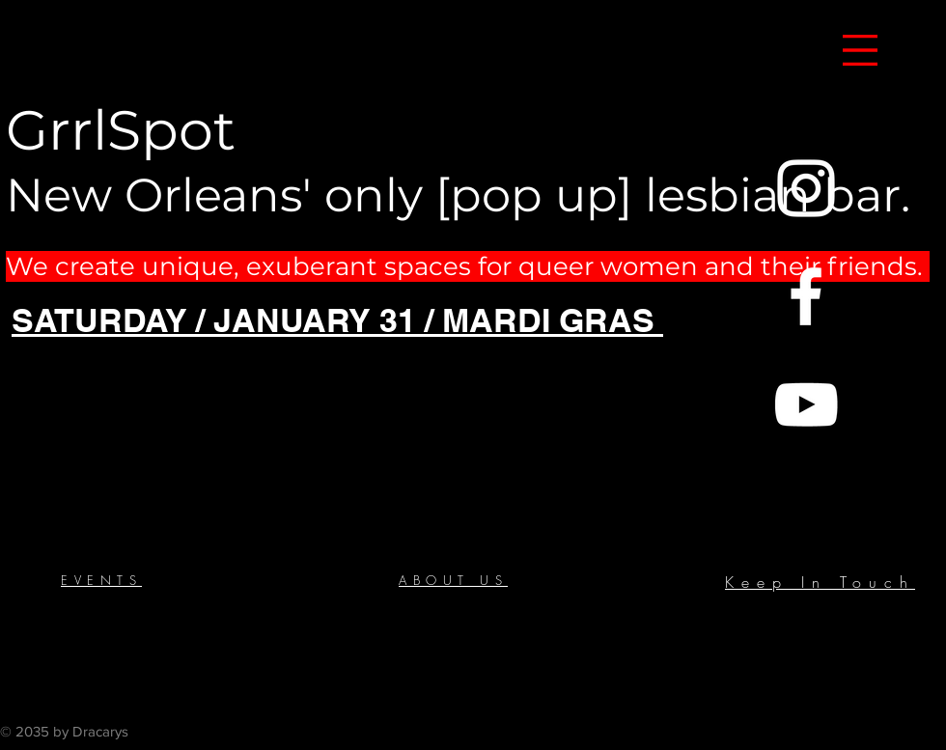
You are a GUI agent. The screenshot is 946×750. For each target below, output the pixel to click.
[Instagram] (806, 188)
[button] (860, 50)
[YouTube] (806, 404)
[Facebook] (806, 296)
